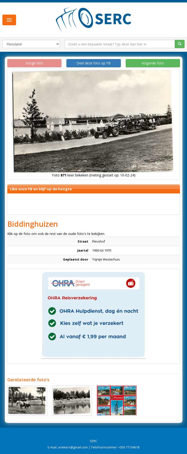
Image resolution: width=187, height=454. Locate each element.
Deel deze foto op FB (94, 63)
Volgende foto (153, 63)
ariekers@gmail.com (73, 447)
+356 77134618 (128, 447)
